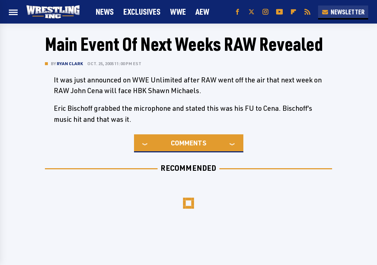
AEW (202, 12)
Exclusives (142, 12)
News (105, 12)
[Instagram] (265, 12)
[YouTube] (279, 12)
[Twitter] (251, 12)
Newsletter (343, 12)
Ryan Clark (70, 63)
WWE (178, 12)
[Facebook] (237, 12)
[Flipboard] (293, 12)
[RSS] (307, 12)
